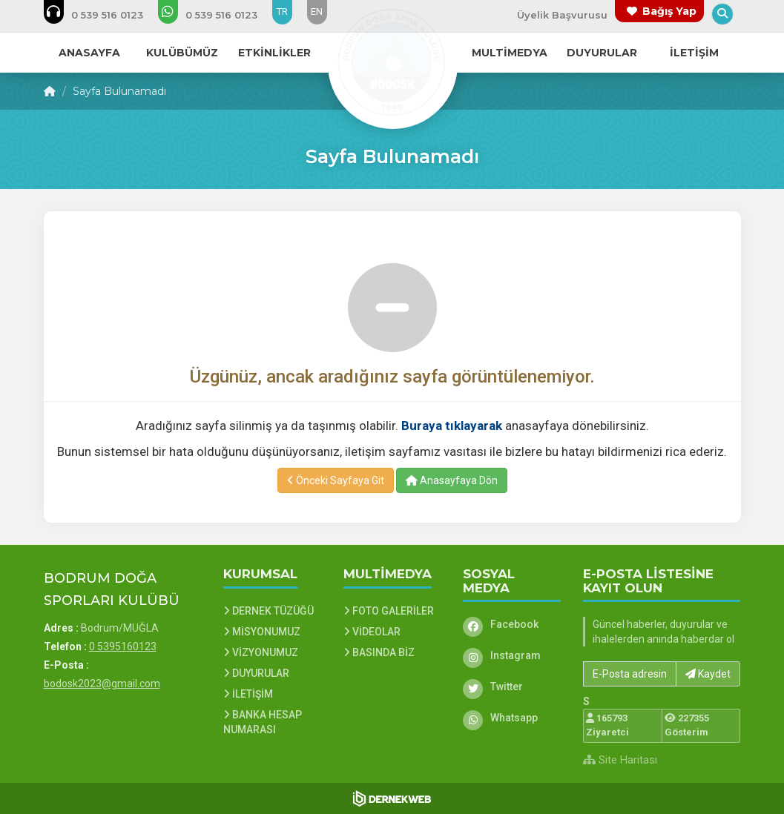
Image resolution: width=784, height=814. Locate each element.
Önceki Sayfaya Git (335, 480)
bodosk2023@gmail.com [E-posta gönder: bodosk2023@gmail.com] (102, 683)
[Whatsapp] (512, 717)
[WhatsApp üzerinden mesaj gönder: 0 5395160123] (217, 15)
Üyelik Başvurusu (562, 15)
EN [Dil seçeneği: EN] (317, 11)
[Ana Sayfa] (392, 62)
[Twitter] (512, 686)
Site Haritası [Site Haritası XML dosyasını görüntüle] (620, 760)
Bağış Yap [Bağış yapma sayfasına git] (669, 11)
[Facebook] (512, 624)
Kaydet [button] (708, 674)
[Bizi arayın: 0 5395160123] (103, 15)
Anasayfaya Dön (452, 480)
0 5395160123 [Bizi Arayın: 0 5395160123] (123, 646)
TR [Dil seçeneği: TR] (282, 11)
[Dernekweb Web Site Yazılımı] (392, 798)
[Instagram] (512, 655)
